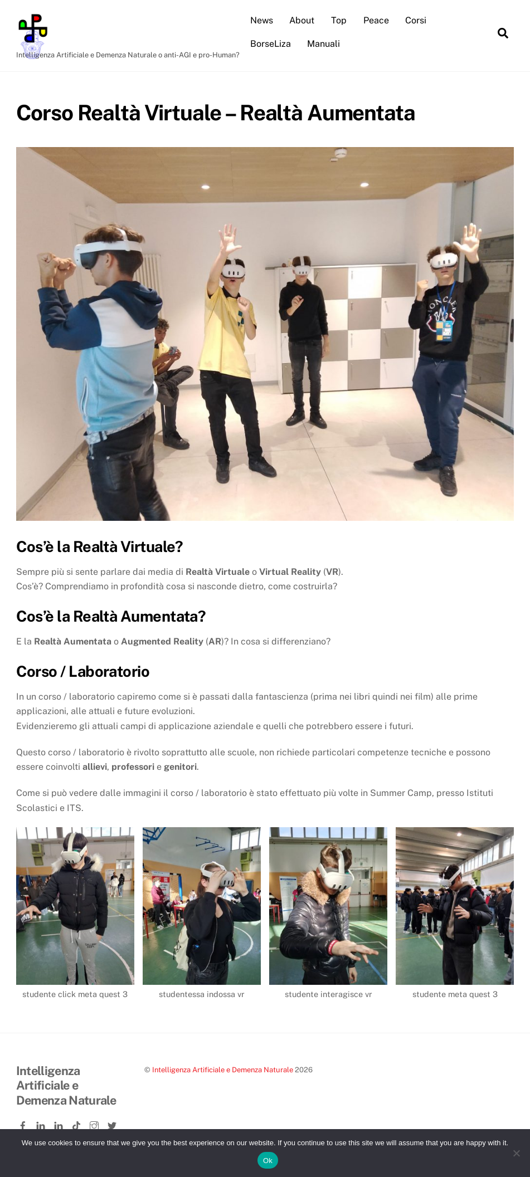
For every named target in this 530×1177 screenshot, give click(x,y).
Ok (268, 1160)
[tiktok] (77, 1124)
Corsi (415, 20)
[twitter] (113, 1124)
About (301, 20)
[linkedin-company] (59, 1124)
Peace (376, 20)
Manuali (323, 43)
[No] (516, 1153)
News (261, 20)
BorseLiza (270, 43)
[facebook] (24, 1124)
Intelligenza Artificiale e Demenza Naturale (222, 1070)
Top (339, 20)
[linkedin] (42, 1124)
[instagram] (95, 1124)
